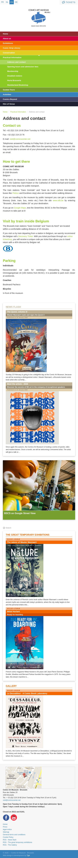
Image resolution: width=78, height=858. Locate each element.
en (11, 2)
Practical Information (12, 57)
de (16, 2)
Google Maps (20, 208)
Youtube (13, 817)
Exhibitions (8, 43)
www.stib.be (58, 200)
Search (8, 528)
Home (5, 34)
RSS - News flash (9, 840)
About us (7, 38)
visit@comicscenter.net (20, 139)
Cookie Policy (8, 837)
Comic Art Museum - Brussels (39, 15)
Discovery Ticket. (25, 236)
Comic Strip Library (11, 48)
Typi (28, 855)
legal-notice (7, 829)
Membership (12, 71)
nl (7, 2)
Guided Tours (9, 90)
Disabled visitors (14, 76)
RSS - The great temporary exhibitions (17, 842)
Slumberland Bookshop (17, 85)
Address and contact (16, 62)
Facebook (6, 817)
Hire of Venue (9, 104)
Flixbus (15, 193)
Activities (7, 94)
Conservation (9, 53)
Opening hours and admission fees (22, 67)
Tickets (68, 2)
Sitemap (6, 832)
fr (2, 2)
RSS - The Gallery (10, 845)
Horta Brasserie (14, 80)
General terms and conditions (14, 835)
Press (5, 827)
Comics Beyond (10, 99)
